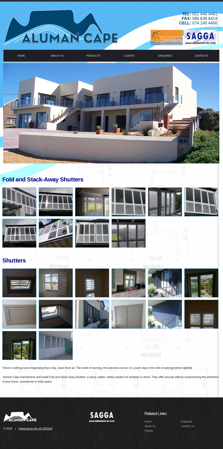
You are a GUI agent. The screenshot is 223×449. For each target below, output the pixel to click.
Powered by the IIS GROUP (36, 428)
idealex (20, 416)
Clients (148, 430)
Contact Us (187, 426)
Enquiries (186, 421)
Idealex (60, 26)
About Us (150, 426)
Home (148, 421)
